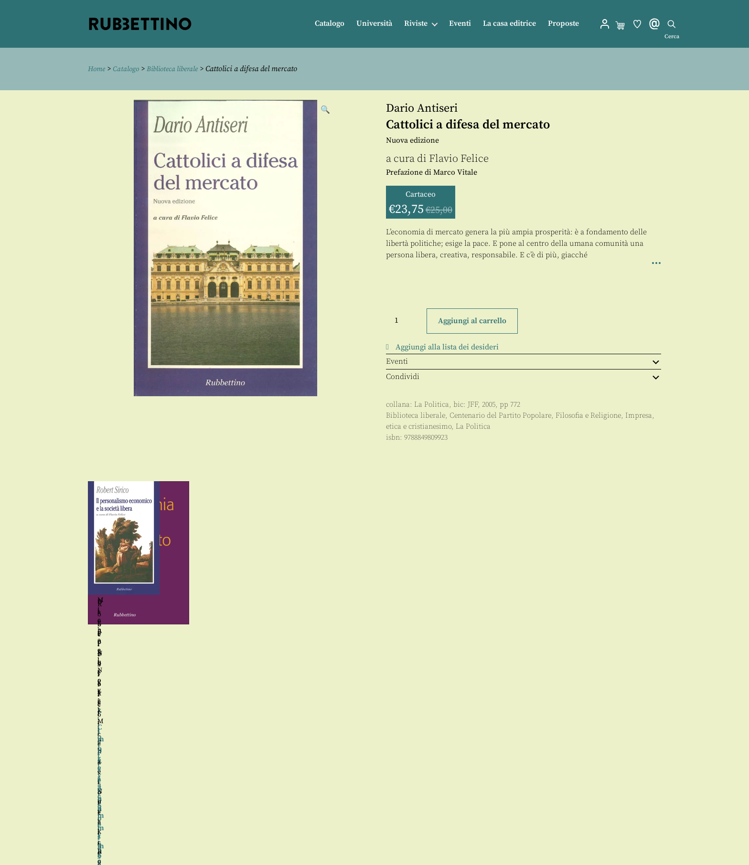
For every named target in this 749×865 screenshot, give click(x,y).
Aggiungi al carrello (472, 321)
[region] (374, 586)
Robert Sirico (601, 612)
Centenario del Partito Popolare (500, 415)
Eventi (460, 23)
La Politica (431, 404)
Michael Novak (160, 583)
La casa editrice (509, 23)
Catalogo (329, 23)
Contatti (383, 814)
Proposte (563, 23)
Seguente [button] (671, 586)
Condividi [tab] (523, 376)
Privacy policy (394, 835)
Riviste (416, 23)
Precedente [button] (78, 586)
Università (374, 23)
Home (97, 69)
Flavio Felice (459, 158)
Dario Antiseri (422, 108)
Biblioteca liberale (178, 69)
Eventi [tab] (523, 361)
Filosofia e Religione (588, 415)
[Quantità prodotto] (405, 320)
